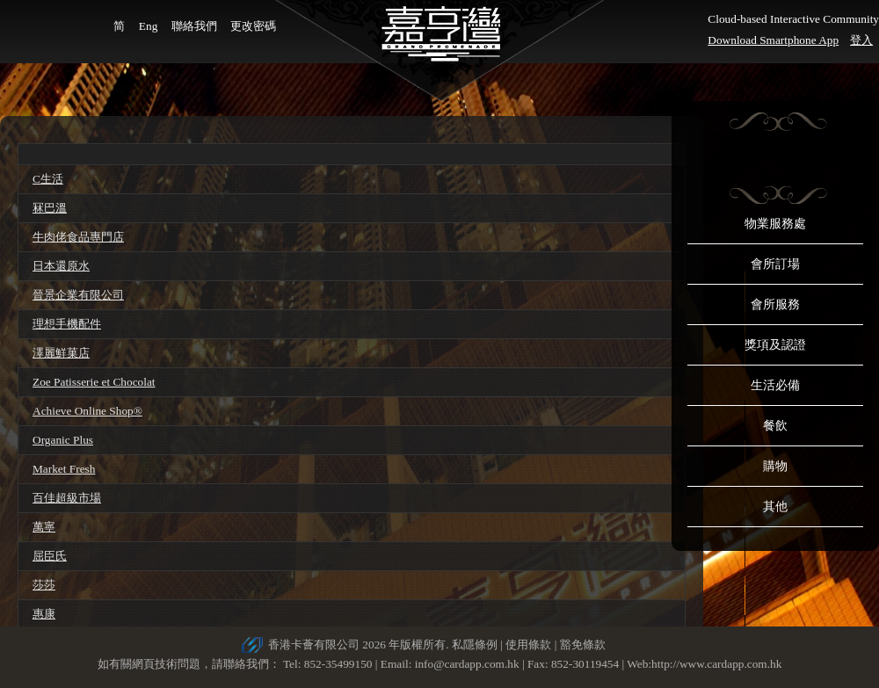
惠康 (44, 613)
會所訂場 (775, 264)
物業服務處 (775, 223)
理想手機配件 (67, 323)
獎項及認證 (775, 344)
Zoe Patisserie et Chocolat (94, 381)
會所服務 (775, 304)
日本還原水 (61, 265)
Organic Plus (63, 439)
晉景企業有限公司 (78, 294)
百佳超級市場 (67, 497)
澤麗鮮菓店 (61, 352)
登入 (861, 40)
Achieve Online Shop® (87, 410)
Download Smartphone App (773, 40)
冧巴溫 (50, 207)
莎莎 (44, 584)
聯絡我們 (194, 26)
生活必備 (775, 385)
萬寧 (44, 526)
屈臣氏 (50, 555)
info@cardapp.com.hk (468, 663)
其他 (775, 506)
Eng (148, 26)
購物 (775, 466)
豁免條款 (583, 644)
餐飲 (775, 425)
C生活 (48, 178)
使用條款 (528, 644)
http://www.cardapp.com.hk (716, 663)
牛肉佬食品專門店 (78, 236)
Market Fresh (64, 468)
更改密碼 (253, 26)
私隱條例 (475, 644)
